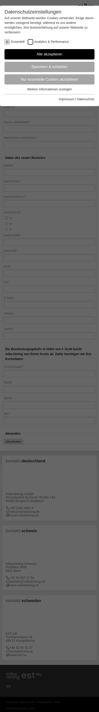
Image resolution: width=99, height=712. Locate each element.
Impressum (66, 99)
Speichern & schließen (49, 67)
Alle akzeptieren (49, 54)
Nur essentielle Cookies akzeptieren (49, 79)
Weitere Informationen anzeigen (49, 89)
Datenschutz (85, 99)
